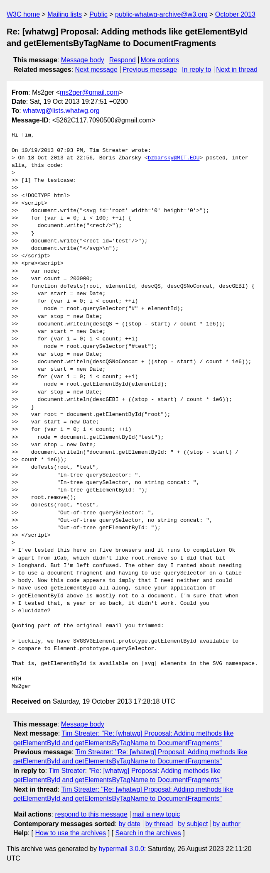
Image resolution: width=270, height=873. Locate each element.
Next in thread (237, 69)
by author (227, 823)
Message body (82, 60)
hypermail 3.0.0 (121, 848)
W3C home (23, 14)
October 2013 (235, 14)
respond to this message (91, 814)
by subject (193, 823)
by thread (159, 823)
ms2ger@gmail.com (89, 92)
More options (160, 60)
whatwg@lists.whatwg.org (61, 110)
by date (129, 823)
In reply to (196, 69)
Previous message (150, 69)
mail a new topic (156, 814)
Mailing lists (64, 14)
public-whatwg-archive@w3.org (161, 14)
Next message (96, 69)
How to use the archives (70, 832)
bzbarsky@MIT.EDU (174, 158)
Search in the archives (148, 832)
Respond (122, 60)
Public (98, 14)
